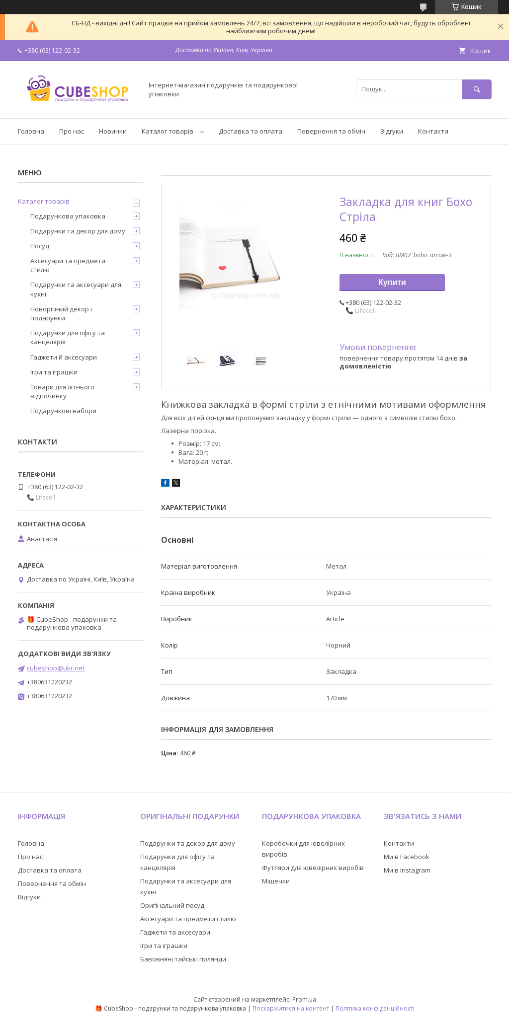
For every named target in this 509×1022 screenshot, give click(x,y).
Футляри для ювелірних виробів (313, 867)
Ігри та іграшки (54, 371)
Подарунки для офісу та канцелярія (67, 337)
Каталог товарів (167, 131)
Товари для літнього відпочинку (62, 391)
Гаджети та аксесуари (175, 932)
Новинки (113, 131)
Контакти (433, 131)
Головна (31, 131)
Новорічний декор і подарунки (61, 313)
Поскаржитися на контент (291, 1008)
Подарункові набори (63, 410)
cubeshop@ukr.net (56, 668)
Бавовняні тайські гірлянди (183, 958)
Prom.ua (304, 999)
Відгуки (391, 131)
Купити (392, 282)
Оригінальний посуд (172, 905)
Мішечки (276, 880)
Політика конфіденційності (375, 1008)
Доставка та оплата (250, 131)
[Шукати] (477, 89)
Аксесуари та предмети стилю (67, 265)
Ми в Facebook (406, 856)
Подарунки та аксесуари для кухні (75, 289)
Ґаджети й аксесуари (63, 357)
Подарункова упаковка (67, 216)
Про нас (71, 131)
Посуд (39, 245)
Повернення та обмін (331, 131)
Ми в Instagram (407, 870)
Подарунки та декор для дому (77, 230)
